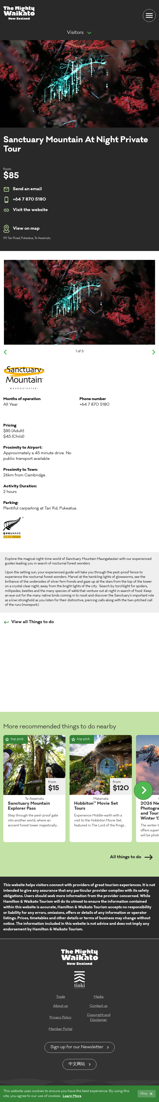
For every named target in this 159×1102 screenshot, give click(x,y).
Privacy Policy (60, 1017)
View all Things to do (28, 622)
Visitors (75, 33)
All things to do (131, 857)
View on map (21, 229)
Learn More (72, 1096)
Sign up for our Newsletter (77, 1047)
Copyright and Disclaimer (98, 1018)
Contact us (98, 1006)
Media (99, 997)
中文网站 (77, 1064)
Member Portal (60, 1029)
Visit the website (25, 210)
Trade (60, 997)
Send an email (22, 189)
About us (60, 1006)
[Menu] (149, 15)
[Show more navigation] (89, 33)
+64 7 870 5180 (24, 199)
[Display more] (143, 790)
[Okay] (146, 1093)
